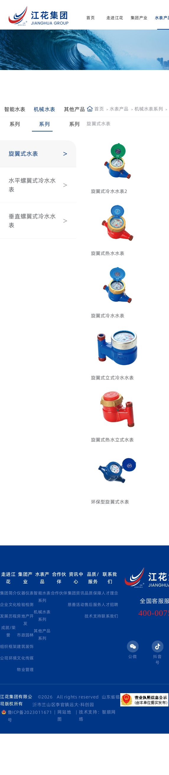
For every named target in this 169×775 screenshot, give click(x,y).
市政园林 (25, 635)
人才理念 (109, 593)
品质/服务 (93, 578)
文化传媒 (25, 658)
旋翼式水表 (23, 154)
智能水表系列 (15, 116)
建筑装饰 (25, 646)
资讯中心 (76, 578)
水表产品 (119, 108)
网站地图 (64, 715)
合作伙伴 (59, 578)
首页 (90, 18)
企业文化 (8, 604)
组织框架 (8, 646)
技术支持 (92, 616)
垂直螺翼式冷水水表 (32, 220)
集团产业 (139, 18)
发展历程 (8, 616)
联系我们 (110, 578)
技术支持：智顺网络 (97, 715)
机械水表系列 (44, 116)
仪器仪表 (25, 593)
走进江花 (114, 18)
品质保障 (92, 593)
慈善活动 (76, 604)
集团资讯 (76, 593)
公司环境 (8, 658)
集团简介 (8, 593)
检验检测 (25, 604)
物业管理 (25, 669)
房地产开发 (25, 619)
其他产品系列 (74, 116)
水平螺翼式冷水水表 (32, 185)
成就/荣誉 (8, 631)
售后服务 (92, 604)
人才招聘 (109, 604)
